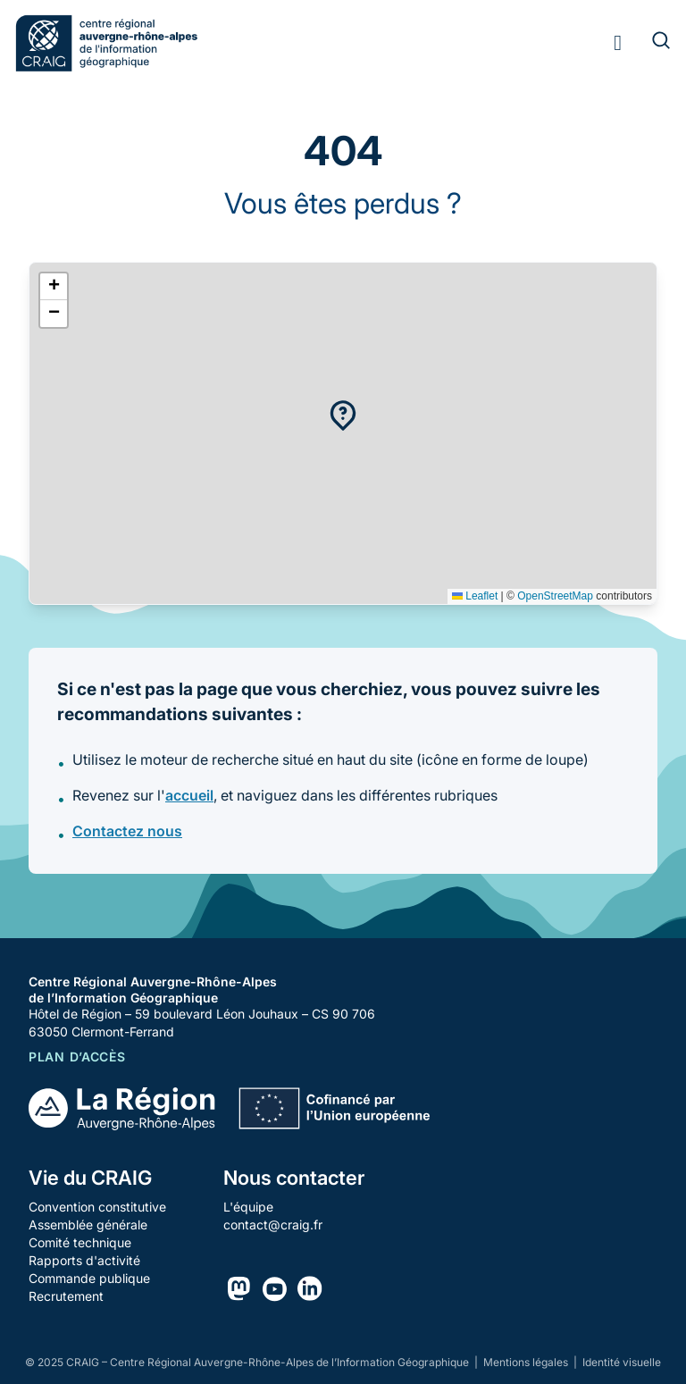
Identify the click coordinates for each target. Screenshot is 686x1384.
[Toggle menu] (618, 42)
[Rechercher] (650, 42)
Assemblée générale (88, 1224)
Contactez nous (127, 831)
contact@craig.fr (272, 1224)
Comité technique (80, 1242)
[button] (343, 415)
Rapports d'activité (84, 1260)
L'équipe (248, 1206)
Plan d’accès (77, 1056)
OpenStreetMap (555, 596)
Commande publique (89, 1278)
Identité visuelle (621, 1362)
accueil (189, 795)
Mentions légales (527, 1362)
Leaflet (475, 596)
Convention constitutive (97, 1206)
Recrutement (66, 1296)
